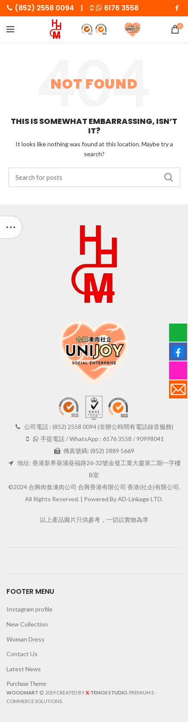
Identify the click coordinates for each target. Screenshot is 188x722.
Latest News (23, 669)
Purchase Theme (26, 683)
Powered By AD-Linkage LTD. (123, 499)
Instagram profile (29, 609)
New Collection (27, 624)
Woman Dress (25, 639)
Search (168, 177)
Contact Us (21, 653)
